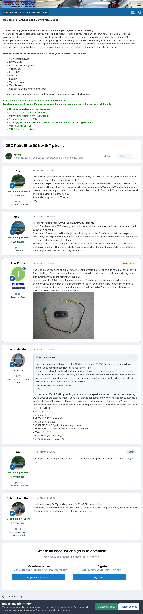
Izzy (17, 170)
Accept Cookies (104, 606)
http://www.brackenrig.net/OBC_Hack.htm (73, 222)
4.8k (18, 294)
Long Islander (17, 349)
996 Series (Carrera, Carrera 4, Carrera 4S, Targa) (58, 157)
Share (108, 156)
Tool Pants (18, 263)
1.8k (18, 529)
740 (18, 201)
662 (18, 247)
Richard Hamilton (17, 498)
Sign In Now (99, 577)
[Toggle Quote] (37, 357)
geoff (17, 216)
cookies (22, 607)
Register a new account (38, 577)
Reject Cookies (129, 606)
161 (18, 376)
